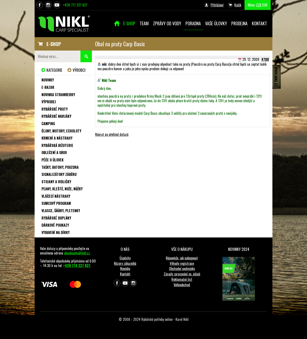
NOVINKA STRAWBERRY (58, 94)
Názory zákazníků (125, 263)
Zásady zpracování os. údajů (182, 274)
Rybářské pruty (55, 109)
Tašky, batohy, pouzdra (60, 167)
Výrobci (79, 70)
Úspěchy (125, 258)
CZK (258, 5)
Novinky (48, 80)
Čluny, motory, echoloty (61, 131)
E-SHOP (53, 43)
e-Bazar (48, 87)
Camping (48, 123)
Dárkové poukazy (55, 225)
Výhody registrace (182, 263)
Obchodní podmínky (182, 268)
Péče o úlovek (53, 159)
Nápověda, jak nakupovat (182, 258)
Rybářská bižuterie (57, 145)
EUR (264, 5)
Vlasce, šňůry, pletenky (61, 210)
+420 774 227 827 (76, 265)
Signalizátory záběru (59, 174)
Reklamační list (181, 279)
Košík (237, 5)
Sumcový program (56, 203)
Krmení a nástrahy (57, 138)
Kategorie (54, 70)
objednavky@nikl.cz (77, 253)
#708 (265, 59)
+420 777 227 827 (75, 5)
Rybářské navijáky (56, 116)
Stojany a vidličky (56, 181)
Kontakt (125, 274)
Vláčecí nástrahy (56, 196)
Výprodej (49, 101)
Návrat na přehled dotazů (111, 134)
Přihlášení (217, 5)
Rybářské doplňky (56, 218)
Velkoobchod (182, 284)
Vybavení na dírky (56, 232)
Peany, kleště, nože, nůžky (62, 188)
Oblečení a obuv (54, 152)
